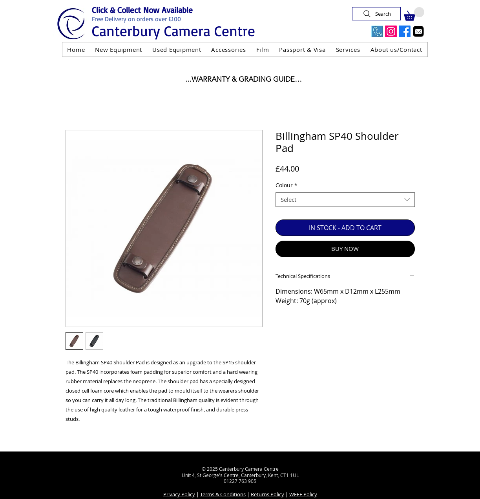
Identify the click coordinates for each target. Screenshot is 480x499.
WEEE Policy (303, 494)
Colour (286, 185)
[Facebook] (405, 31)
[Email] (418, 31)
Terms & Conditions (223, 494)
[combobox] (345, 199)
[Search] (376, 13)
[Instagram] (391, 31)
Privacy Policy (179, 494)
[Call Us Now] (377, 31)
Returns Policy (267, 494)
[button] (414, 14)
